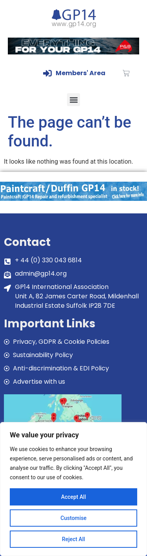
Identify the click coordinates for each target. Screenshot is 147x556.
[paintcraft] (73, 198)
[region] (73, 489)
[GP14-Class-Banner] (73, 52)
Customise (73, 518)
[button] (73, 99)
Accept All (73, 497)
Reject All (73, 539)
